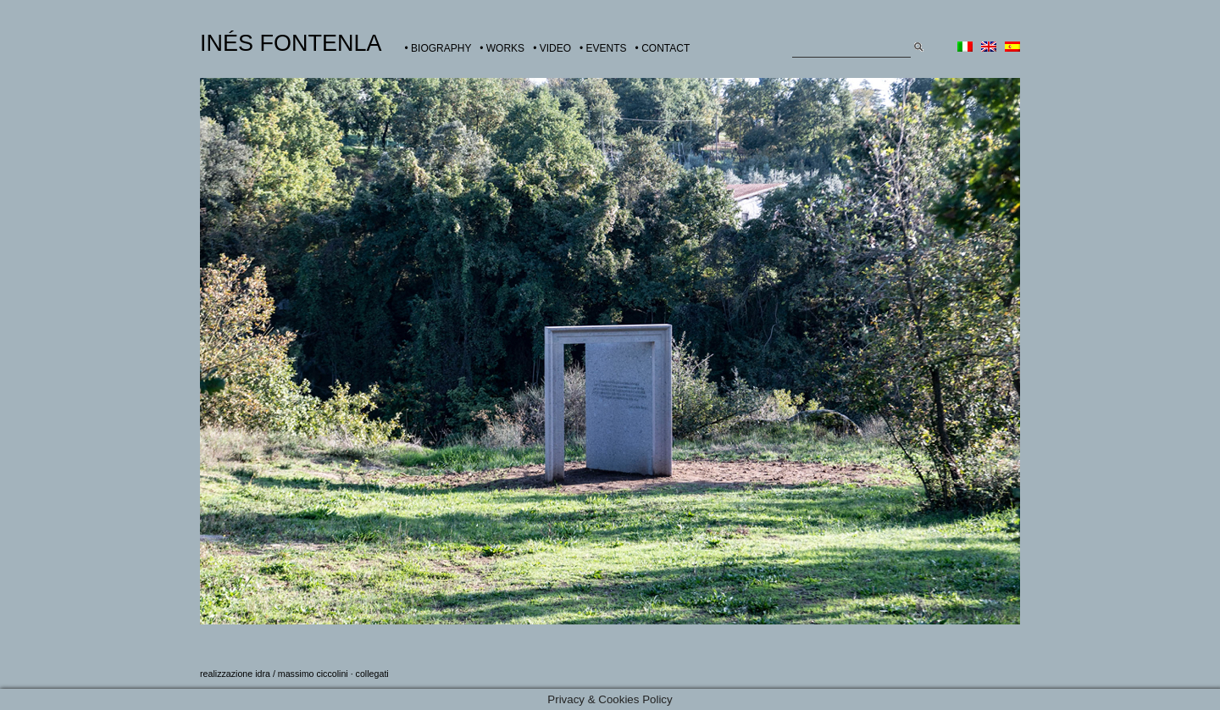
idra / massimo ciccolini (301, 673)
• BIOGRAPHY (438, 48)
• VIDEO (552, 48)
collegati (372, 673)
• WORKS (502, 48)
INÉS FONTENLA (291, 43)
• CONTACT (662, 48)
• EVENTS (603, 48)
